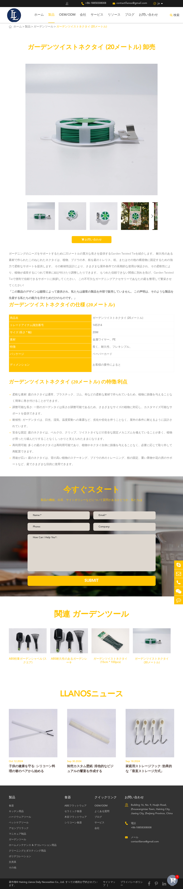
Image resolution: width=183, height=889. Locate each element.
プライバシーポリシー (131, 884)
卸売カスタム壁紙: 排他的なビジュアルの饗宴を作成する (90, 769)
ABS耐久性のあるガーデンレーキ (69, 661)
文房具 (12, 862)
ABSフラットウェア (75, 806)
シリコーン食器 (73, 822)
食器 (11, 806)
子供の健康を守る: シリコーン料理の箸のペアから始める (32, 769)
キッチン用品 (16, 811)
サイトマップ (109, 884)
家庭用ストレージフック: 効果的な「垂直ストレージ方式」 (149, 769)
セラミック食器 (73, 811)
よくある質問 (102, 811)
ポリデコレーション (20, 856)
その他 (12, 867)
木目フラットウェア (75, 817)
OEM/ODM (67, 14)
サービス (97, 14)
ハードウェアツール (20, 817)
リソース (114, 14)
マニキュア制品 (17, 834)
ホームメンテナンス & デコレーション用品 (33, 845)
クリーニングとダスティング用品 (27, 851)
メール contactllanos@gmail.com (145, 839)
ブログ (129, 14)
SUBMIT (91, 581)
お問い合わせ (148, 14)
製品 (51, 14)
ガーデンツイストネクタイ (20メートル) (81, 26)
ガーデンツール (43, 26)
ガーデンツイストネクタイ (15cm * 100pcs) (110, 661)
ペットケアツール (19, 822)
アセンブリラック (19, 828)
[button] (152, 216)
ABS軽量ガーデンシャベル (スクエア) (28, 661)
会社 (83, 14)
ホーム (39, 14)
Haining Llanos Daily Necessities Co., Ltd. (42, 882)
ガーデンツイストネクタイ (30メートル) (152, 661)
